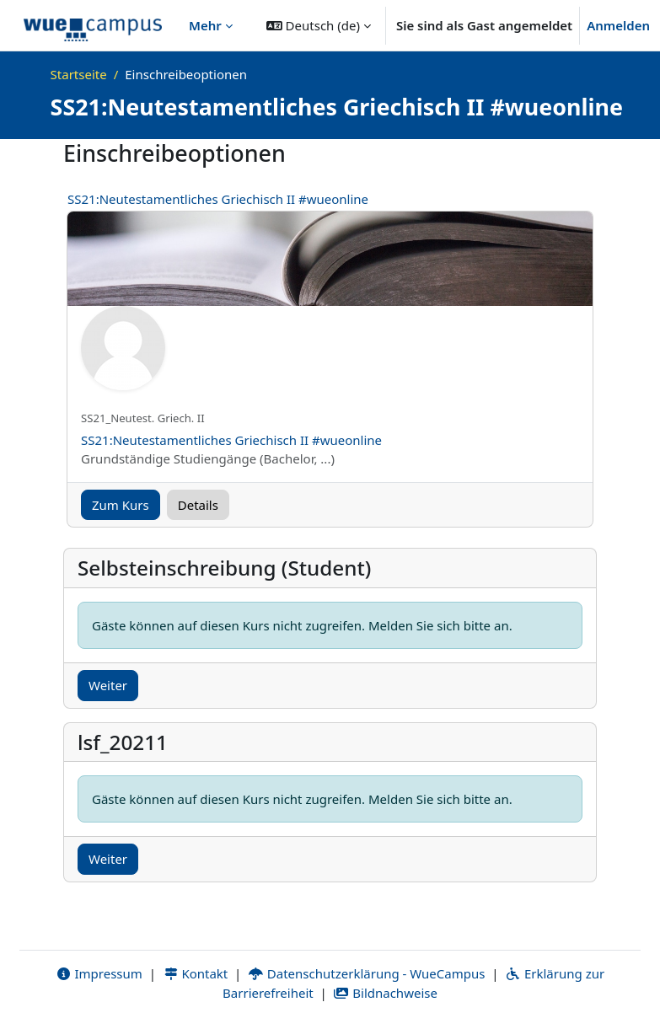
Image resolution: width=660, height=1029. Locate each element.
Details (198, 504)
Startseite (79, 74)
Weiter (108, 685)
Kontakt (195, 973)
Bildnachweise (385, 992)
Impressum (99, 973)
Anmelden (618, 25)
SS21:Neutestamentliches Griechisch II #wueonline (217, 198)
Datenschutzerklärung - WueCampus (366, 973)
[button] (318, 25)
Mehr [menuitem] (205, 25)
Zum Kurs (120, 504)
